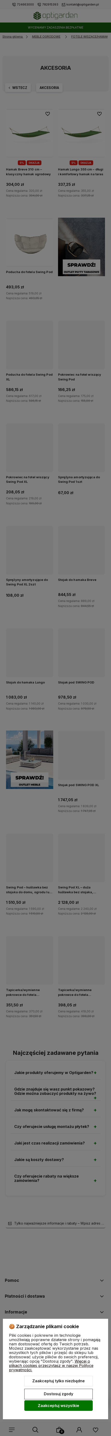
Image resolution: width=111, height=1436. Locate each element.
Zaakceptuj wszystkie (58, 1405)
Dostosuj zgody (58, 1393)
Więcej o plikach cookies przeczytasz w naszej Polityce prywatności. (51, 1365)
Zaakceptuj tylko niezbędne (58, 1380)
